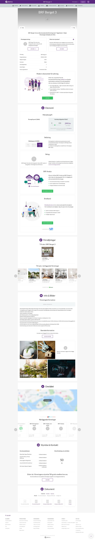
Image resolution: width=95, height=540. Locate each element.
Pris (6, 526)
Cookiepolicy (78, 530)
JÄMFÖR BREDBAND (47, 222)
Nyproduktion (50, 526)
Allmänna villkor (78, 526)
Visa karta (47, 400)
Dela (22, 27)
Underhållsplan (22, 526)
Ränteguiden (50, 522)
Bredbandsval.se (49, 205)
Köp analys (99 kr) (47, 191)
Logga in (83, 1)
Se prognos (69, 128)
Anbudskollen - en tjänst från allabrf (68, 522)
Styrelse (52, 493)
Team (77, 522)
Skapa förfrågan (36, 528)
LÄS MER (62, 48)
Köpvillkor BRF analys (80, 532)
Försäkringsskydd (36, 522)
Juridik (20, 528)
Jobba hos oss (78, 524)
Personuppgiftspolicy (80, 528)
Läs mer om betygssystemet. (54, 164)
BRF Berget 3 (47, 2)
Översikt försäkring (37, 520)
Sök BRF (8, 515)
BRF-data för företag (65, 524)
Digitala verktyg (22, 524)
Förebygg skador (36, 526)
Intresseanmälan (51, 528)
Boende (47, 493)
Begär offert (21, 530)
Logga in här (47, 336)
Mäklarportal (64, 526)
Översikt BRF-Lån (51, 520)
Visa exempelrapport (34, 186)
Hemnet (6, 522)
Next (79, 275)
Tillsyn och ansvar (36, 524)
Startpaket (7, 528)
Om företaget (78, 520)
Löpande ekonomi (22, 522)
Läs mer (33, 48)
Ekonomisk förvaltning (23, 520)
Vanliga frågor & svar (65, 528)
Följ (73, 27)
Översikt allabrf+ (8, 520)
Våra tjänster (75, 1)
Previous (15, 275)
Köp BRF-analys (64, 520)
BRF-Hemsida (7, 524)
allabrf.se (63, 79)
